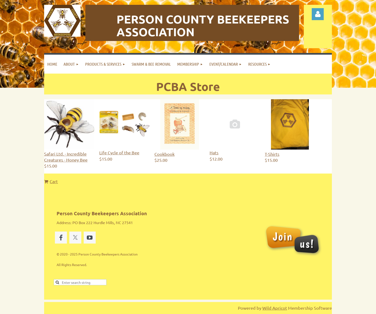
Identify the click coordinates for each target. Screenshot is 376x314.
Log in (318, 14)
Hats (214, 152)
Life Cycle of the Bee (119, 152)
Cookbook (164, 154)
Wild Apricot (274, 307)
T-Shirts (272, 154)
